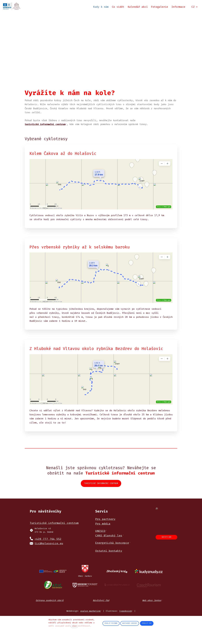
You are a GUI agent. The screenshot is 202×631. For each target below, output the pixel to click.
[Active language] (194, 7)
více (74, 626)
